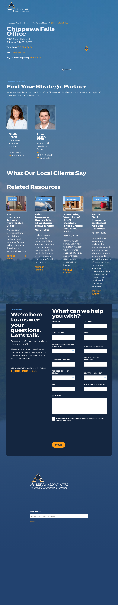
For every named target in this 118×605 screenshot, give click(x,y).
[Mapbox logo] (66, 69)
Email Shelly (18, 155)
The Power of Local (40, 23)
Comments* (56, 396)
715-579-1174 (15, 152)
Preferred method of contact (60, 372)
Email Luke (45, 158)
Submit (58, 445)
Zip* (53, 384)
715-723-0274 (24, 47)
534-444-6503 (45, 155)
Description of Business (93, 346)
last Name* (88, 321)
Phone (86, 333)
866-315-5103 (37, 57)
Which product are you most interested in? (63, 345)
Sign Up (33, 521)
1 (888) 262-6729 (24, 370)
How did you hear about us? (95, 384)
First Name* (56, 321)
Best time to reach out (93, 373)
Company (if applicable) (61, 359)
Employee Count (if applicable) (91, 358)
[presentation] (68, 431)
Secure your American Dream (17, 23)
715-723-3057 (17, 52)
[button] (86, 48)
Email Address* (58, 333)
